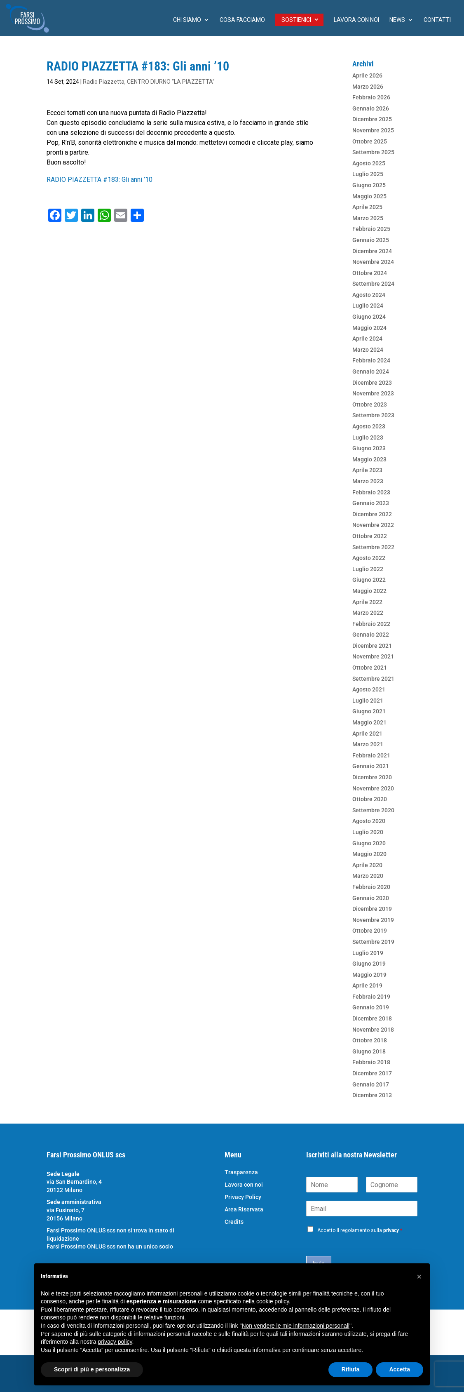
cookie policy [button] (272, 1301)
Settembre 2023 (373, 415)
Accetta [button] (399, 1369)
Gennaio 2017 (370, 1084)
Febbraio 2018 (371, 1062)
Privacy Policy (243, 1197)
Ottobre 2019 (369, 930)
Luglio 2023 (367, 437)
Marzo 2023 (367, 481)
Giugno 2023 (369, 448)
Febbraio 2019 (371, 996)
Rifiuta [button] (351, 1369)
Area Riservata (244, 1209)
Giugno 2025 (369, 185)
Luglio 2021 (367, 700)
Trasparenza (241, 1172)
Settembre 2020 (373, 810)
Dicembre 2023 (372, 382)
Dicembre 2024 (372, 251)
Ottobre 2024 (369, 273)
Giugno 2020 (369, 843)
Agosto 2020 (368, 821)
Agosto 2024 (368, 295)
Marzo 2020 (367, 875)
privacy (391, 1230)
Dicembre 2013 (372, 1095)
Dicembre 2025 (372, 119)
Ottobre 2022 (369, 536)
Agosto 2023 (368, 426)
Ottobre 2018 (369, 1040)
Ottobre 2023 (369, 404)
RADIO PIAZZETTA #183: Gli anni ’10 (99, 179)
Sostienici (296, 19)
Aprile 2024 (367, 338)
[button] (419, 1276)
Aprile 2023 (367, 470)
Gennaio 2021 (370, 766)
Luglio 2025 (367, 174)
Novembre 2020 (373, 788)
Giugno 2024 (369, 316)
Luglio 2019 (367, 953)
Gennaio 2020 (370, 898)
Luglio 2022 (367, 569)
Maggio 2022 (369, 591)
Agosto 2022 (368, 558)
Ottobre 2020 (369, 799)
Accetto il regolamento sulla (359, 1230)
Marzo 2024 (367, 349)
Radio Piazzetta (103, 81)
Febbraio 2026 (371, 97)
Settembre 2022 (373, 547)
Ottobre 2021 (369, 667)
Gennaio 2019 (370, 1007)
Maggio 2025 (369, 196)
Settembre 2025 (373, 152)
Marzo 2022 (367, 612)
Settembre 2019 (373, 941)
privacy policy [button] (115, 1341)
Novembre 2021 (373, 656)
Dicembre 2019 (372, 908)
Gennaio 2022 (370, 634)
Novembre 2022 (373, 525)
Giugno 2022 (369, 579)
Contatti (437, 20)
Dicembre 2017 (372, 1073)
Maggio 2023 (369, 459)
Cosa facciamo (242, 20)
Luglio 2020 (367, 832)
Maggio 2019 (369, 974)
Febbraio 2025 (371, 229)
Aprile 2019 (367, 985)
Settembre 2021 (373, 678)
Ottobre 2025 (369, 141)
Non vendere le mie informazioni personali (295, 1325)
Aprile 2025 (367, 207)
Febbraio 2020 (371, 887)
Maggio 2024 (369, 327)
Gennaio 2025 (370, 240)
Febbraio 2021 (371, 755)
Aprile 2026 (367, 75)
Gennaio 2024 (370, 371)
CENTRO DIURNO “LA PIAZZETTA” (171, 81)
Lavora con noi (356, 20)
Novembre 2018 (373, 1029)
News (397, 20)
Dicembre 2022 (372, 514)
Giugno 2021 (369, 711)
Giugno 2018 (369, 1051)
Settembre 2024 (373, 283)
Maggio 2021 (369, 722)
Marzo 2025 (367, 218)
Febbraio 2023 (371, 492)
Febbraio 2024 (371, 360)
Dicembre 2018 (372, 1018)
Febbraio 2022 (371, 624)
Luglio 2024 (367, 305)
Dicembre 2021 (372, 645)
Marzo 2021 (367, 744)
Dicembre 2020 (372, 777)
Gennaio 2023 (370, 503)
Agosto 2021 (368, 689)
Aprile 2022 (367, 602)
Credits (234, 1222)
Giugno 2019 (369, 963)
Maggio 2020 (369, 854)
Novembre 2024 (373, 262)
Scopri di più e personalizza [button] (92, 1369)
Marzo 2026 (367, 86)
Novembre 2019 (373, 920)
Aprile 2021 (367, 733)
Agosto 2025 (368, 163)
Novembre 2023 (373, 393)
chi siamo (187, 20)
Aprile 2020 (367, 865)
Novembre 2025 (373, 130)
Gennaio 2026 (370, 108)
